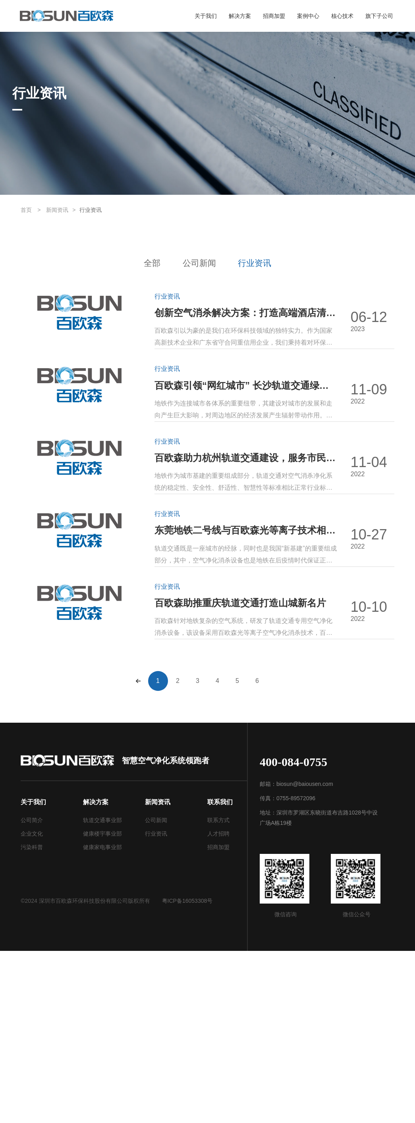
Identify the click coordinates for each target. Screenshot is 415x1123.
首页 (26, 210)
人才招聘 (218, 1006)
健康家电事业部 (102, 1019)
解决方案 (240, 16)
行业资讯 (90, 210)
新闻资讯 (57, 210)
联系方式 (218, 992)
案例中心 (308, 16)
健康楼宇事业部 (102, 1006)
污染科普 (32, 1019)
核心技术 (342, 16)
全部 (137, 263)
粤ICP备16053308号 (187, 1073)
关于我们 (206, 16)
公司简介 (32, 992)
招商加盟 (274, 16)
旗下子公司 (379, 16)
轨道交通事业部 (102, 992)
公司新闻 (198, 263)
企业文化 (32, 1006)
